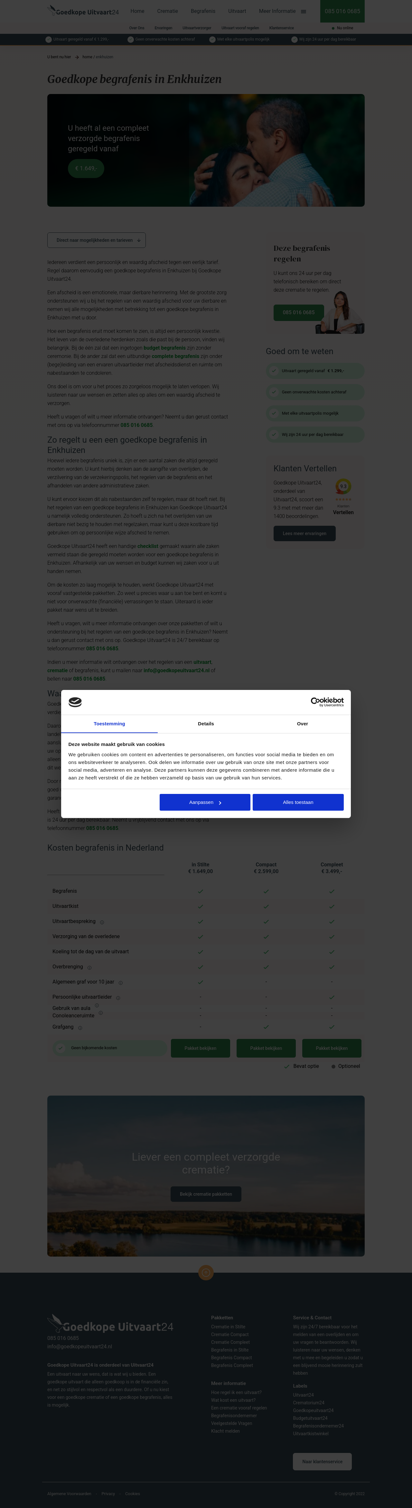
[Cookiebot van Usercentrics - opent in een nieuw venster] (315, 702)
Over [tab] (302, 723)
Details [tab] (206, 723)
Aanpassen (205, 802)
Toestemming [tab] (109, 723)
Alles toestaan (298, 802)
